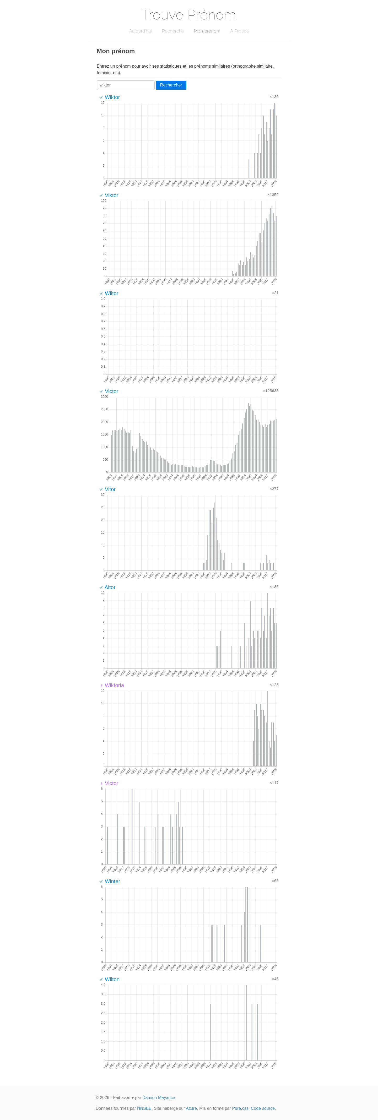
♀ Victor (108, 783)
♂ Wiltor (108, 293)
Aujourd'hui (140, 31)
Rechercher (171, 85)
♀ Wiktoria (111, 685)
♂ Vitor (107, 489)
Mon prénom (207, 31)
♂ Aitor (107, 587)
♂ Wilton (109, 979)
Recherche (173, 31)
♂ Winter (109, 881)
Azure (191, 1108)
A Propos (239, 31)
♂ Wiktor (109, 97)
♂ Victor (108, 391)
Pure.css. (241, 1108)
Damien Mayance (158, 1097)
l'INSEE (144, 1108)
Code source (263, 1108)
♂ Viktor (108, 195)
